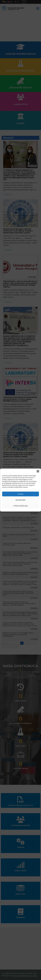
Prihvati (20, 494)
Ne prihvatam (20, 500)
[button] (38, 471)
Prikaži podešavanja (20, 506)
